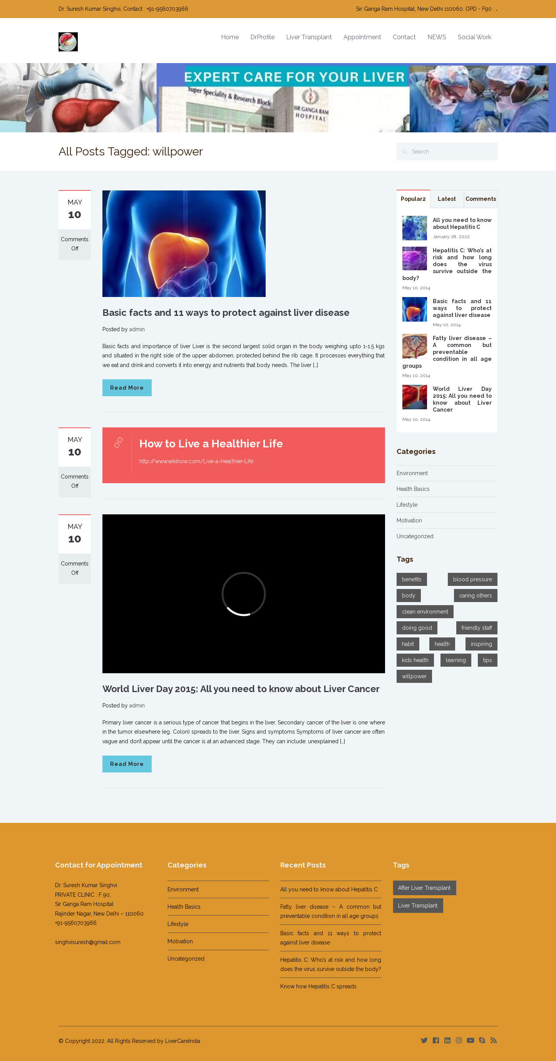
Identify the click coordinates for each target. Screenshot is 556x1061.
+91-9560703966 (72, 923)
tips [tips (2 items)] (487, 660)
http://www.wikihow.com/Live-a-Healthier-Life (196, 461)
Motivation (409, 520)
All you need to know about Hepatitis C (325, 889)
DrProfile (262, 37)
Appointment (362, 37)
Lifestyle (407, 505)
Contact (404, 37)
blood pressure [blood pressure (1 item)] (472, 579)
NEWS (436, 37)
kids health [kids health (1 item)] (415, 660)
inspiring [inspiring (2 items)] (481, 644)
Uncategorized (415, 536)
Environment (412, 473)
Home (230, 37)
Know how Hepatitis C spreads (314, 986)
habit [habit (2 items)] (408, 644)
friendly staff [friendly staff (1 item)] (477, 628)
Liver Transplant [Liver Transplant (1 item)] (414, 906)
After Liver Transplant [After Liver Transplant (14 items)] (421, 888)
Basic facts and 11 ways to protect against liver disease (226, 312)
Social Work (474, 37)
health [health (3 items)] (442, 644)
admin (137, 329)
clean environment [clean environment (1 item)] (425, 612)
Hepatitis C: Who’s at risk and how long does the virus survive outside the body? (447, 264)
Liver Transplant (309, 37)
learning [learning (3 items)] (456, 660)
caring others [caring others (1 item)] (475, 595)
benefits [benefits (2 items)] (412, 579)
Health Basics (413, 489)
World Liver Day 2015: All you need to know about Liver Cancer (241, 688)
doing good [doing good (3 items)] (417, 628)
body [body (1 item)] (408, 595)
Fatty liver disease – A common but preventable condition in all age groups (447, 352)
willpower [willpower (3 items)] (414, 676)
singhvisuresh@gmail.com (84, 942)
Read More (127, 388)
